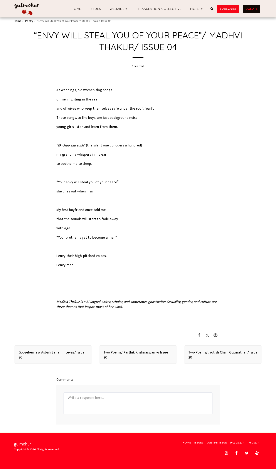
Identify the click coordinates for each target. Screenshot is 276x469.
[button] (119, 9)
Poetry (29, 21)
